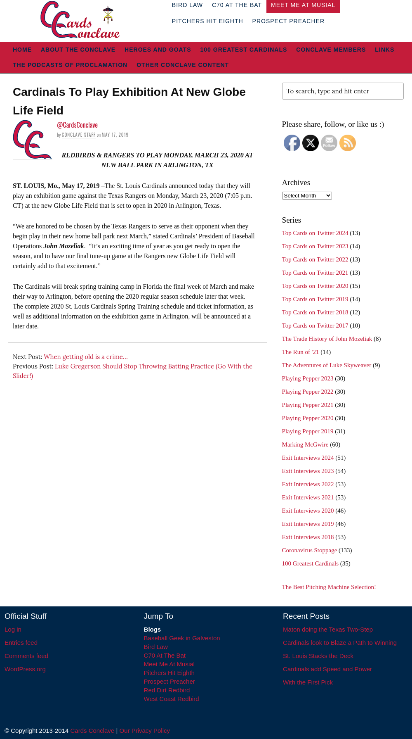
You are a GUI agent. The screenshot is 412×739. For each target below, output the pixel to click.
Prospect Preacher (288, 21)
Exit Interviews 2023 (308, 471)
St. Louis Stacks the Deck (318, 655)
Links (384, 49)
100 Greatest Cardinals (243, 49)
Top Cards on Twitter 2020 (315, 286)
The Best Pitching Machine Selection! (329, 587)
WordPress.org (25, 668)
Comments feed (26, 655)
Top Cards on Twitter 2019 (315, 299)
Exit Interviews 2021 (308, 497)
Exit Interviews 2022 (308, 484)
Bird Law (156, 646)
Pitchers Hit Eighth (207, 21)
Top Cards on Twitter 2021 (315, 272)
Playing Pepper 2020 (308, 418)
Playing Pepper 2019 (308, 431)
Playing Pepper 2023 (308, 378)
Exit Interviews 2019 (308, 523)
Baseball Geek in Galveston (182, 638)
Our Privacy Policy (144, 730)
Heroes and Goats (158, 49)
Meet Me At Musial (169, 664)
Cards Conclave (93, 730)
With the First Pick (308, 682)
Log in (13, 629)
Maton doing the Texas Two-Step (328, 629)
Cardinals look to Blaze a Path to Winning (340, 642)
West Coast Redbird (171, 698)
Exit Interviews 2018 (308, 537)
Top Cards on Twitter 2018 (315, 312)
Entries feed (21, 642)
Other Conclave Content (183, 65)
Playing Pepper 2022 (308, 391)
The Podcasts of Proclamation (70, 65)
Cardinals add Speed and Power (327, 668)
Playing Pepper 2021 (308, 405)
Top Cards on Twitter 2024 (315, 233)
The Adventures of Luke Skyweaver (327, 365)
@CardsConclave (77, 125)
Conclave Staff (79, 134)
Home (22, 49)
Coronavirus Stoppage (309, 550)
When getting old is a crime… (86, 357)
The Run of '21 (300, 352)
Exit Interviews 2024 (308, 457)
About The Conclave (78, 49)
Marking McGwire (305, 444)
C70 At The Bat (165, 655)
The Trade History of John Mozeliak (327, 338)
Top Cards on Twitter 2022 (315, 259)
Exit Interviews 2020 (308, 510)
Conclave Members (331, 49)
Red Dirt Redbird (167, 690)
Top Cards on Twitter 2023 (315, 246)
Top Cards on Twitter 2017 (315, 325)
